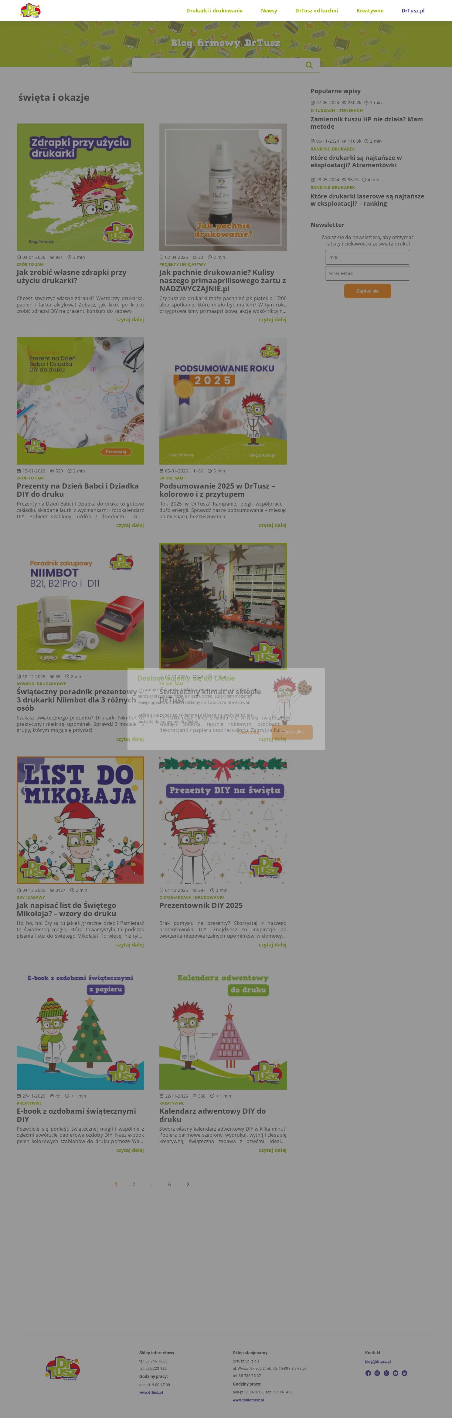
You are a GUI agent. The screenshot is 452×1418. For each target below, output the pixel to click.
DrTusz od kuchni (316, 10)
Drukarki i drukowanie (214, 10)
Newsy (269, 10)
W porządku (292, 731)
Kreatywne (370, 10)
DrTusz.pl (413, 10)
